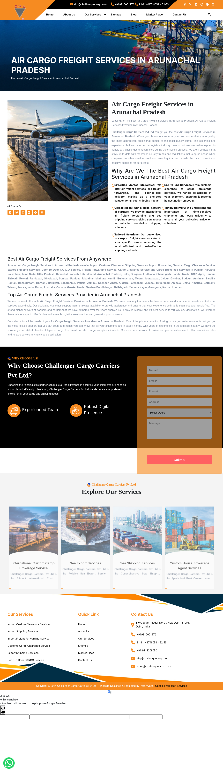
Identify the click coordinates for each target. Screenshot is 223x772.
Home (50, 15)
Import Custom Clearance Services (29, 636)
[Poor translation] (3, 722)
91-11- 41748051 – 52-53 (152, 4)
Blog (134, 15)
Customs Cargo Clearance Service (28, 658)
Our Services (93, 15)
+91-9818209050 (147, 663)
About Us (69, 15)
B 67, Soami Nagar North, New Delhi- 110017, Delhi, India (163, 637)
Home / (15, 85)
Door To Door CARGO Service (25, 672)
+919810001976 (122, 4)
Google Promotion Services (171, 698)
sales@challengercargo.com (154, 679)
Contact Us (180, 15)
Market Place (155, 15)
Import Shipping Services (22, 644)
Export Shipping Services (22, 665)
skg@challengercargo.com (89, 4)
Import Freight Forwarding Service (28, 651)
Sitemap (116, 15)
